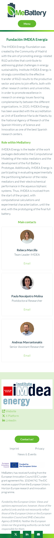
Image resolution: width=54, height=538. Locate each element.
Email (27, 263)
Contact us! (27, 439)
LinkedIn (11, 420)
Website (11, 411)
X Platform (12, 416)
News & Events (27, 454)
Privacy (39, 448)
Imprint (14, 448)
